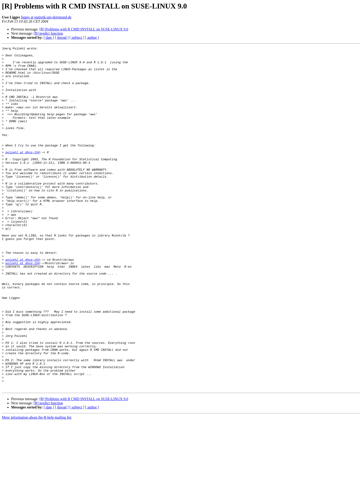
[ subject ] (76, 37)
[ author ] (92, 37)
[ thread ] (62, 37)
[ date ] (49, 37)
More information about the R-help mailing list (36, 486)
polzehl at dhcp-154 (23, 174)
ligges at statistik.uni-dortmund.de (46, 17)
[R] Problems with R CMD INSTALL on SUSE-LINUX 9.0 (83, 29)
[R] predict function (48, 33)
